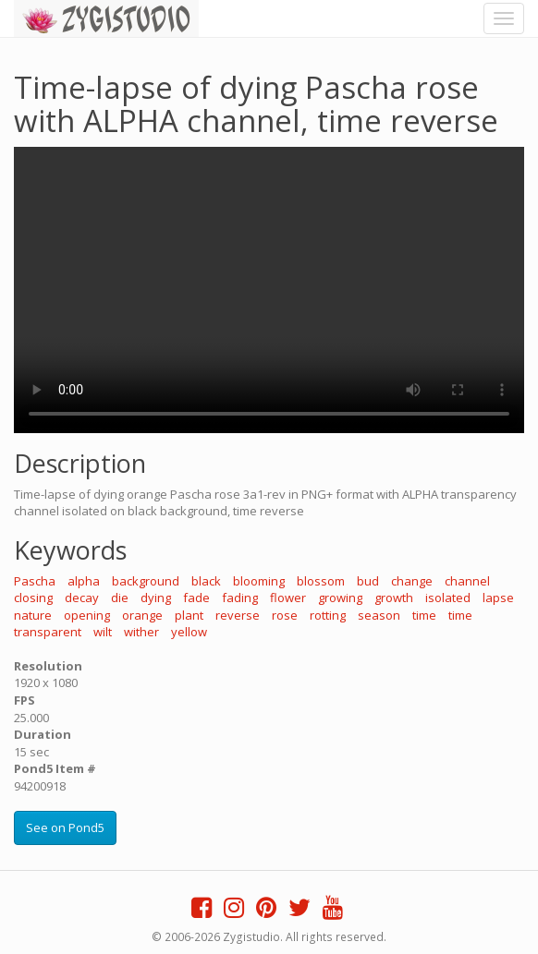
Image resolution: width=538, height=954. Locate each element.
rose (285, 615)
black (206, 581)
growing (340, 597)
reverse (237, 615)
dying (156, 597)
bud (368, 581)
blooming (259, 581)
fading (240, 597)
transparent (47, 631)
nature (33, 615)
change (412, 581)
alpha (83, 581)
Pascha (34, 581)
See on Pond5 (65, 827)
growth (393, 597)
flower (288, 597)
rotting (328, 615)
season (379, 615)
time (424, 615)
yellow (189, 631)
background (145, 581)
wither (141, 631)
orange (142, 615)
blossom (321, 581)
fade (196, 597)
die (119, 597)
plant (189, 615)
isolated (448, 597)
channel (467, 581)
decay (82, 597)
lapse (498, 597)
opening (87, 615)
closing (33, 597)
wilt (102, 631)
